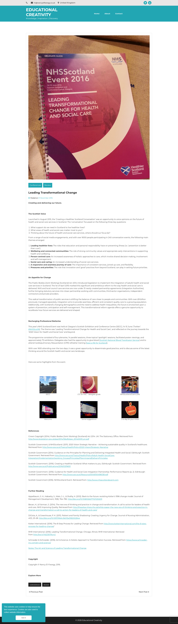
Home (97, 14)
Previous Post (36, 592)
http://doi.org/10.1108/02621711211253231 (85, 499)
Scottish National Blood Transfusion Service (119, 340)
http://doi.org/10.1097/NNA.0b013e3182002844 (59, 518)
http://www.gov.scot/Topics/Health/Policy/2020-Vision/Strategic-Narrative (75, 447)
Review (47, 185)
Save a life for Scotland (96, 343)
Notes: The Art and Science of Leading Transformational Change (57, 548)
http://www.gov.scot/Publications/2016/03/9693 (49, 466)
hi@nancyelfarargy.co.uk (43, 3)
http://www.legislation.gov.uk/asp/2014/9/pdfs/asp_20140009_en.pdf (58, 439)
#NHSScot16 (33, 329)
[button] (26, 612)
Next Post (144, 592)
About (107, 14)
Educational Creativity (41, 12)
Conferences (35, 185)
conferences (35, 584)
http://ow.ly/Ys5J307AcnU (44, 535)
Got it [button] (23, 618)
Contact (119, 14)
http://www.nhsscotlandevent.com (103, 480)
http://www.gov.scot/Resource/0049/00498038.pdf (85, 475)
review (46, 584)
